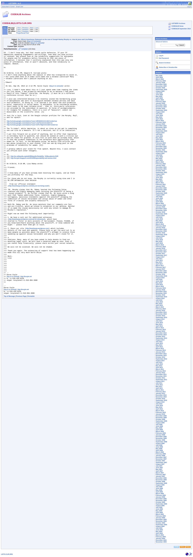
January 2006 (160, 497)
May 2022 (159, 158)
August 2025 (160, 91)
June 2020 (159, 198)
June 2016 (159, 281)
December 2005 (161, 499)
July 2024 (159, 114)
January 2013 (160, 352)
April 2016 (159, 285)
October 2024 (160, 108)
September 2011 (161, 380)
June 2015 (159, 302)
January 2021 (160, 186)
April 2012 (159, 367)
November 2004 (161, 521)
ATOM (176, 547)
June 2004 (159, 530)
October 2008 (160, 440)
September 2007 (161, 462)
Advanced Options (162, 41)
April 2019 (159, 222)
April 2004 (159, 533)
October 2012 (160, 357)
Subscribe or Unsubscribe (168, 67)
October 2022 (160, 150)
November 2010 (161, 397)
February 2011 (161, 392)
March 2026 (160, 79)
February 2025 (161, 101)
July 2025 (159, 93)
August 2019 (160, 215)
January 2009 (160, 435)
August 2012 (160, 361)
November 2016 (161, 272)
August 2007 (160, 464)
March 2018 (160, 245)
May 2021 (159, 179)
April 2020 (159, 202)
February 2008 (161, 454)
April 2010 (159, 409)
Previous (25, 28)
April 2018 (159, 243)
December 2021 (161, 167)
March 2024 (160, 120)
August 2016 (160, 278)
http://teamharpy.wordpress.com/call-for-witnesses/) (27, 253)
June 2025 (159, 95)
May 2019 (159, 221)
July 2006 (159, 487)
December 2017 (161, 250)
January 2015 (160, 310)
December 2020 (161, 188)
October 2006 (160, 481)
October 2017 (160, 253)
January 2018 (160, 248)
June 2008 (159, 447)
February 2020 (161, 205)
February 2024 (161, 122)
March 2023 (160, 141)
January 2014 (160, 331)
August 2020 (160, 195)
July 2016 (159, 279)
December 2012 (161, 354)
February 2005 (161, 516)
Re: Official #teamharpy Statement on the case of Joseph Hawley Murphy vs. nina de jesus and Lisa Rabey (55, 39)
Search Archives (161, 39)
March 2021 (160, 183)
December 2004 (161, 519)
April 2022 (159, 160)
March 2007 (160, 473)
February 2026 (161, 81)
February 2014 (161, 329)
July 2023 (159, 134)
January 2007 (160, 476)
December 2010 (161, 395)
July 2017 (159, 259)
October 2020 (160, 191)
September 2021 (161, 172)
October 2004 (160, 523)
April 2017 (159, 264)
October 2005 (160, 502)
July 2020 (159, 196)
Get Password (164, 58)
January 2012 (160, 373)
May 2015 (159, 304)
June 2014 (159, 323)
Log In (161, 55)
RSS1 (182, 547)
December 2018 (161, 229)
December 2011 (161, 374)
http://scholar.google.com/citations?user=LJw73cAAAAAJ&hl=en (29, 137)
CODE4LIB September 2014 (181, 29)
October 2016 (160, 274)
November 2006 (161, 480)
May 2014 (159, 324)
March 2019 (160, 224)
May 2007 (159, 469)
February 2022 (161, 164)
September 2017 (161, 255)
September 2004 (161, 525)
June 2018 (159, 240)
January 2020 (160, 207)
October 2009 (160, 419)
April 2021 (159, 181)
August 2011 (160, 381)
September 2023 (161, 131)
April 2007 (159, 471)
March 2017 (160, 266)
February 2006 (161, 495)
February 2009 (161, 433)
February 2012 (161, 371)
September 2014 (161, 317)
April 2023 (159, 139)
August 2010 (160, 402)
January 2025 (160, 103)
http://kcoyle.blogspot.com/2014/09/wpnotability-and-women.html (33, 179)
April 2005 (159, 512)
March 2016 (160, 286)
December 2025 (161, 84)
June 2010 (159, 405)
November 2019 (161, 210)
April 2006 (159, 492)
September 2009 (161, 421)
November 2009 (161, 417)
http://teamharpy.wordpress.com (37, 264)
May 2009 (159, 428)
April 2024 (159, 119)
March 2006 (160, 493)
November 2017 (161, 252)
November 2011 (161, 376)
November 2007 (161, 459)
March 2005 (160, 514)
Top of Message (9, 345)
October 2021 (160, 171)
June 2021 (159, 177)
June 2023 (159, 136)
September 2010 (161, 400)
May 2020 (159, 200)
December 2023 (161, 126)
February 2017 (161, 267)
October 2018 (160, 233)
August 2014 (160, 319)
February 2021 (161, 184)
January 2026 (160, 83)
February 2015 (161, 309)
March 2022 (160, 162)
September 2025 (161, 89)
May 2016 (159, 283)
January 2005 (160, 518)
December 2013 (161, 333)
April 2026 (159, 77)
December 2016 (161, 271)
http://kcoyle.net (26, 322)
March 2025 (160, 100)
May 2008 (159, 449)
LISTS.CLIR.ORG (7, 554)
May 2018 (159, 241)
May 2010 (159, 407)
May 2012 (159, 366)
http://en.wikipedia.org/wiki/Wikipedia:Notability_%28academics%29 (34, 177)
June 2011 (159, 385)
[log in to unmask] (33, 41)
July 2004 (159, 528)
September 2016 (161, 276)
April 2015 (159, 305)
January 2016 (160, 290)
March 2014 (160, 328)
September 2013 (161, 338)
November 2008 (161, 438)
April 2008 (159, 450)
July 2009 (159, 424)
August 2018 (160, 236)
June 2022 (159, 157)
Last (36, 28)
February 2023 (161, 143)
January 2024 (160, 124)
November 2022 (161, 148)
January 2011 (160, 393)
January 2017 (160, 269)
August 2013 (160, 340)
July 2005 (159, 507)
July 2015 (159, 300)
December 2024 (161, 105)
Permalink (30, 345)
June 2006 (159, 488)
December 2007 (161, 457)
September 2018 (161, 234)
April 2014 (159, 326)
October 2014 (160, 316)
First (19, 28)
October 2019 (160, 212)
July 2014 (159, 321)
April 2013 (159, 347)
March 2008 (160, 452)
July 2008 (159, 445)
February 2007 (161, 474)
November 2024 (161, 107)
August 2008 (160, 443)
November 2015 (161, 293)
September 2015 (161, 297)
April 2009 (159, 430)
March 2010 (160, 411)
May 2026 (159, 76)
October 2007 (160, 461)
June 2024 (159, 115)
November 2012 (161, 355)
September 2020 (161, 193)
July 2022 (159, 155)
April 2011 (159, 388)
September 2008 (161, 442)
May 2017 (159, 262)
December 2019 (161, 209)
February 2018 (161, 247)
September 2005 (161, 504)
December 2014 (161, 312)
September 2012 (161, 359)
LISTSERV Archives (178, 23)
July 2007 (159, 466)
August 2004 (160, 526)
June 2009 (159, 426)
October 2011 (160, 378)
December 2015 (161, 291)
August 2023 (160, 133)
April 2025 (159, 98)
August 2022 (160, 153)
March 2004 (160, 535)
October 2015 (160, 295)
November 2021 (161, 169)
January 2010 (160, 414)
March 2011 (160, 390)
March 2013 (160, 348)
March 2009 (160, 431)
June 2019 (159, 219)
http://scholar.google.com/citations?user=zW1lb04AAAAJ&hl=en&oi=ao (32, 135)
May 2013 (159, 345)
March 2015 (160, 307)
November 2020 (161, 190)
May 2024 (159, 117)
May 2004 (159, 531)
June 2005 (159, 509)
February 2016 (161, 288)
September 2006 (161, 483)
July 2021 (159, 176)
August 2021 (160, 174)
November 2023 (161, 127)
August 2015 (160, 298)
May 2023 (159, 138)
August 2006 (160, 485)
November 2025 (161, 86)
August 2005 (160, 506)
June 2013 (159, 343)
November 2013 (161, 335)
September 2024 (161, 110)
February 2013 (161, 350)
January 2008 (160, 455)
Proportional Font (22, 33)
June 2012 (159, 364)
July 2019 (159, 217)
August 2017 (160, 257)
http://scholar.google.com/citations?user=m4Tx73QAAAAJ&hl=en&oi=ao (32, 139)
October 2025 (160, 88)
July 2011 (159, 383)
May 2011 (159, 386)
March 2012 (160, 369)
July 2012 (159, 362)
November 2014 (161, 314)
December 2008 (161, 436)
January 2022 (160, 165)
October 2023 (160, 129)
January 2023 (160, 145)
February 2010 (161, 412)
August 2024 (160, 112)
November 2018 (161, 231)
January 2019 (160, 228)
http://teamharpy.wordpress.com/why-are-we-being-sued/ (29, 213)
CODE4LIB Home (177, 26)
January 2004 (160, 538)
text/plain (24, 49)
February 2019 (161, 226)
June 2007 (159, 468)
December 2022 (161, 146)
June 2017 (159, 260)
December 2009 (161, 416)
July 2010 (159, 404)
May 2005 (159, 511)
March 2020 (160, 203)
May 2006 (159, 490)
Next (31, 28)
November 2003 (161, 542)
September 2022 (161, 152)
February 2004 (161, 537)
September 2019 (161, 214)
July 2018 (159, 238)
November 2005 (161, 500)
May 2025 (159, 96)
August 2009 (160, 423)
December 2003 (161, 540)
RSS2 (188, 547)
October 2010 (160, 398)
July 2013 (159, 342)
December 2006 (161, 478)
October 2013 (160, 336)
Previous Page (21, 345)
